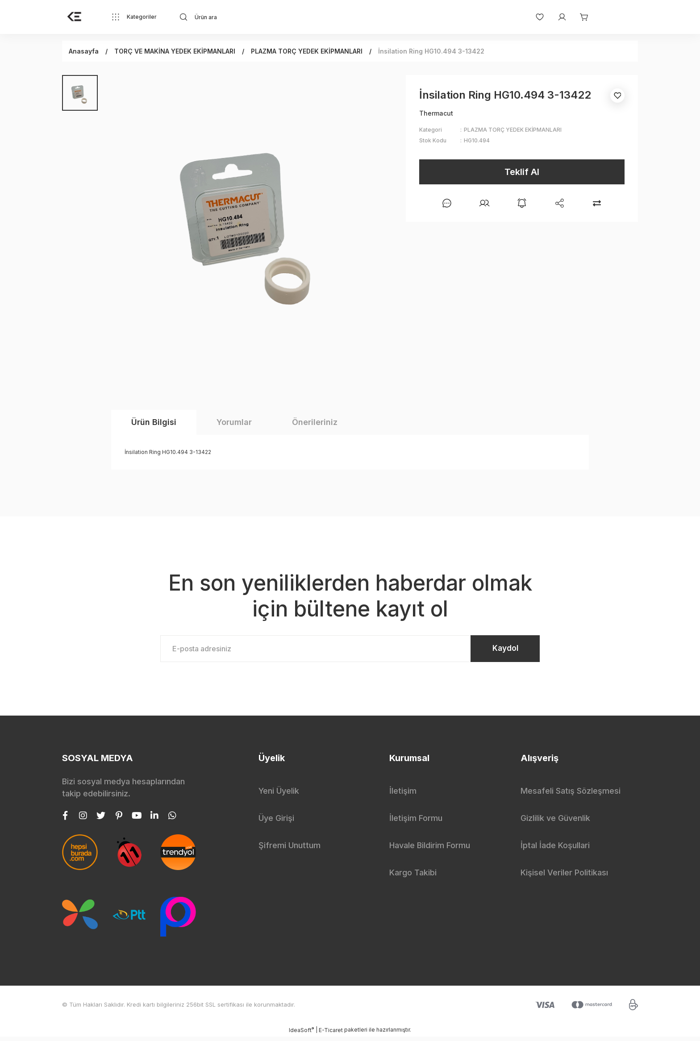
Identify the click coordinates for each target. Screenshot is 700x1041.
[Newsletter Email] (350, 650)
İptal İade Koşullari (555, 849)
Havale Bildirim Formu (429, 849)
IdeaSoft (301, 1034)
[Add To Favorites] (617, 95)
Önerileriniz (315, 422)
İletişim (403, 795)
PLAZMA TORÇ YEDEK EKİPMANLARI (513, 129)
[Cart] (580, 17)
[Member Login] (558, 17)
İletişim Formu (415, 822)
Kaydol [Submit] (497, 650)
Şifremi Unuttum (289, 849)
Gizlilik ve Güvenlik (555, 822)
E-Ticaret (331, 1034)
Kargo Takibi (413, 877)
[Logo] (74, 16)
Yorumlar (234, 422)
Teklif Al (521, 172)
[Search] (259, 17)
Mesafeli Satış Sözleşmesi (571, 795)
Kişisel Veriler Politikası (564, 877)
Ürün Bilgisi (153, 422)
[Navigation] (134, 17)
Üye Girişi (276, 822)
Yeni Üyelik (278, 795)
